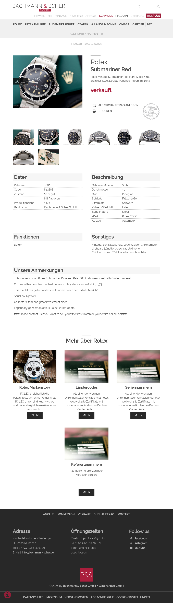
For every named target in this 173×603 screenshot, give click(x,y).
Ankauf (90, 15)
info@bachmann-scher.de (38, 552)
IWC (149, 24)
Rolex (17, 24)
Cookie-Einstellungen (133, 597)
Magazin (121, 15)
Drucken (102, 111)
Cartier (138, 24)
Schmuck (106, 15)
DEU (145, 6)
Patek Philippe (35, 24)
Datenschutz (33, 597)
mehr (35, 415)
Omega (124, 24)
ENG (152, 6)
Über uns (137, 15)
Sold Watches (93, 43)
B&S (153, 15)
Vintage (61, 15)
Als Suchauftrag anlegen (115, 105)
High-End (76, 15)
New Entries (43, 15)
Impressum (54, 597)
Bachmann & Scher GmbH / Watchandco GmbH (93, 585)
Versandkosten (76, 597)
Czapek (83, 24)
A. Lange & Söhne (103, 24)
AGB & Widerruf (102, 597)
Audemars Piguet (61, 24)
